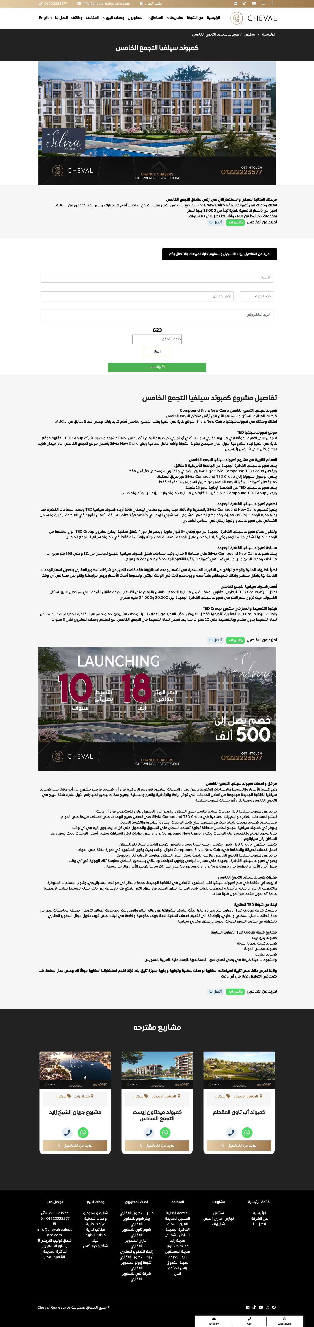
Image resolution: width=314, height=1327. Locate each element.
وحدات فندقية (95, 1219)
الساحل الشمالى (178, 1235)
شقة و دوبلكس (95, 1246)
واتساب (157, 367)
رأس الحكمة (177, 1268)
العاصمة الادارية (177, 1213)
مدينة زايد (177, 1241)
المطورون (135, 18)
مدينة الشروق (177, 1263)
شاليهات (218, 1224)
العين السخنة (177, 1224)
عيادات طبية (95, 1224)
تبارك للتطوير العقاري (136, 1257)
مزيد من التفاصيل (75, 1145)
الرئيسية (213, 18)
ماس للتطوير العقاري (137, 1213)
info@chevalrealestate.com (54, 1229)
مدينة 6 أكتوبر (178, 1246)
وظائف (76, 18)
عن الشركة (195, 18)
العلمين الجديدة (177, 1219)
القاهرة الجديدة (177, 1230)
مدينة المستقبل (177, 1252)
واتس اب (235, 222)
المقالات (92, 18)
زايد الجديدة (177, 1257)
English (45, 18)
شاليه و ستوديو (95, 1213)
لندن (177, 1274)
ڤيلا (95, 1241)
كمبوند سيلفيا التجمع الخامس (215, 35)
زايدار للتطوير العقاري (136, 1252)
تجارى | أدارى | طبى (218, 1219)
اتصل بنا (61, 18)
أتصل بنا (215, 222)
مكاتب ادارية (95, 1230)
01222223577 (54, 1213)
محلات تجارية (95, 1235)
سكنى (249, 35)
